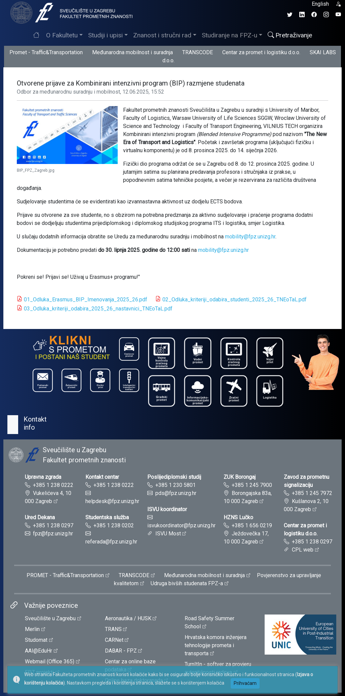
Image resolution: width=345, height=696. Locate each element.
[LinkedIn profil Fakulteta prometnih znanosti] (302, 14)
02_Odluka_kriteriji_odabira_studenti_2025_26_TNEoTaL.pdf (234, 299)
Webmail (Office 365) (49, 661)
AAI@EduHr (38, 651)
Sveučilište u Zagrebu (50, 618)
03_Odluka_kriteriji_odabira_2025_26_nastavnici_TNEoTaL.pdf (98, 308)
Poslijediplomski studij (174, 477)
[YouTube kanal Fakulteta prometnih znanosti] (338, 14)
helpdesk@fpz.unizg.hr (112, 501)
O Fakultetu (62, 35)
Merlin (32, 629)
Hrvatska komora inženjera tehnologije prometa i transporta (215, 645)
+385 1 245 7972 (312, 493)
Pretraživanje (290, 35)
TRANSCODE (197, 52)
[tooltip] (71, 12)
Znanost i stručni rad (162, 35)
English (320, 4)
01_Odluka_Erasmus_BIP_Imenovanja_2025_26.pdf (85, 299)
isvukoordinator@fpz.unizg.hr (181, 525)
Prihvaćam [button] (245, 683)
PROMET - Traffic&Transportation (65, 575)
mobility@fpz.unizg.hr (250, 236)
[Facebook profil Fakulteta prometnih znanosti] (314, 14)
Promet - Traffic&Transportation (46, 52)
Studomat (36, 640)
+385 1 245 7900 (252, 485)
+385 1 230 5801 (175, 485)
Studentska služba (107, 517)
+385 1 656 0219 (252, 525)
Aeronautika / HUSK (128, 618)
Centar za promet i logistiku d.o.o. (261, 52)
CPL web (302, 549)
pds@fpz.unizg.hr (175, 493)
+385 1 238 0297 (53, 525)
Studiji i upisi (105, 35)
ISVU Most (168, 533)
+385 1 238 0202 (113, 525)
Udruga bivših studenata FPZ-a (187, 583)
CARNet (114, 640)
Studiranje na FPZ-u (229, 35)
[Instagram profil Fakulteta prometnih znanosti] (326, 14)
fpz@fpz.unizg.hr (53, 533)
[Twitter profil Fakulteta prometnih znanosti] (290, 14)
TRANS (113, 629)
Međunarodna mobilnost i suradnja (132, 52)
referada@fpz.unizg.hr (111, 541)
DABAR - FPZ (121, 651)
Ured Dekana (40, 517)
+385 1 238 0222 (53, 485)
